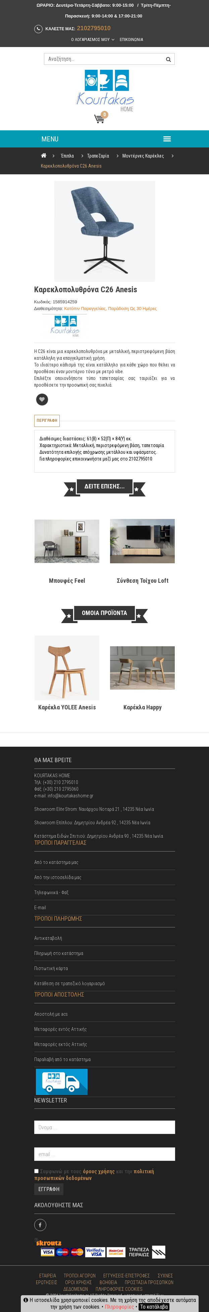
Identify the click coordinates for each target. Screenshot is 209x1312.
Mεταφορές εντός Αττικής (60, 1029)
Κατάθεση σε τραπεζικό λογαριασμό (69, 983)
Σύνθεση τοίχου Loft (142, 580)
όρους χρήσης (99, 1171)
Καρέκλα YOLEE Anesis (67, 707)
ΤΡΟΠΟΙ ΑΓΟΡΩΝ (80, 1275)
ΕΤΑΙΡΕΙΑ (47, 1275)
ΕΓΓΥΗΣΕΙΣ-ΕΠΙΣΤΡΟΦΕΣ (126, 1275)
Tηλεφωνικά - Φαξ (51, 892)
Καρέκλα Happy (142, 707)
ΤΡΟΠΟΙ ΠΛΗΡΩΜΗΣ (58, 918)
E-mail (40, 907)
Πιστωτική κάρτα (51, 968)
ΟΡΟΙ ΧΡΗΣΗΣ (78, 1282)
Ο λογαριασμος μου (90, 39)
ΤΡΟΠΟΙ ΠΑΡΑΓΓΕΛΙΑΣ (60, 842)
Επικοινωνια (131, 39)
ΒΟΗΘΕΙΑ (108, 1282)
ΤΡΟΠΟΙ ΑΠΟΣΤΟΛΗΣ (59, 994)
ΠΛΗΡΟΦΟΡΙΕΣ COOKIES (119, 1289)
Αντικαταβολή (48, 938)
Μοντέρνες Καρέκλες (143, 156)
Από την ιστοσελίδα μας (58, 877)
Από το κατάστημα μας (56, 862)
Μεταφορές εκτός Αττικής (60, 1044)
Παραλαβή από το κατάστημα (62, 1059)
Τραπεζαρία (98, 156)
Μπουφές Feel (67, 580)
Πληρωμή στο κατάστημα (58, 953)
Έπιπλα (67, 156)
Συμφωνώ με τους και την (94, 1174)
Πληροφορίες (119, 1307)
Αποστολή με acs (51, 1014)
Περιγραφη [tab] (47, 420)
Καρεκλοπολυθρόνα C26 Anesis (71, 166)
